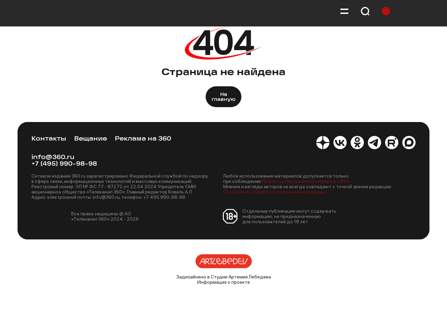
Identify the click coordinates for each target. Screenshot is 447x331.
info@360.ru (52, 157)
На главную (223, 97)
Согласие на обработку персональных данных (275, 192)
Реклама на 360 (143, 139)
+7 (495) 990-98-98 (64, 164)
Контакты (48, 139)
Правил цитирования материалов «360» (306, 181)
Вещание (90, 139)
